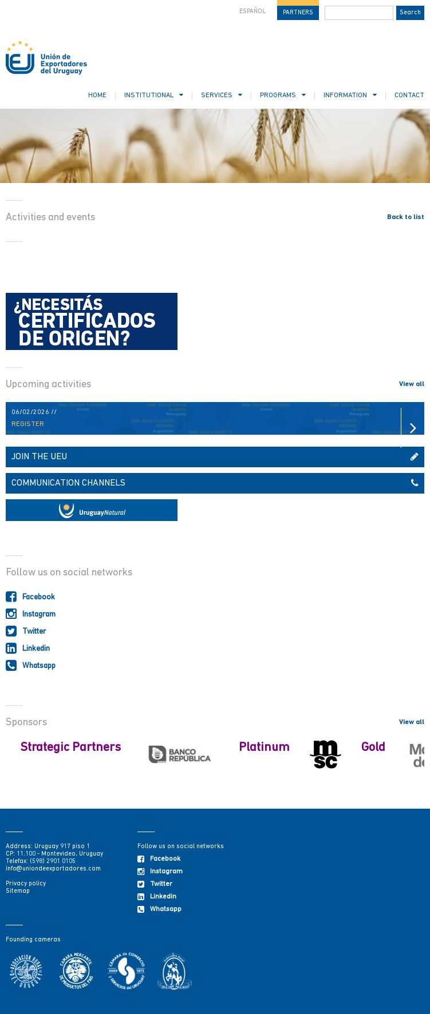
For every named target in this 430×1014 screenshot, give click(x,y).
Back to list (405, 217)
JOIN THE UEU (215, 457)
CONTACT (409, 95)
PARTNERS (298, 13)
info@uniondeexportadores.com (53, 869)
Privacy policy (26, 884)
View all (411, 384)
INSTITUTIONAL (153, 95)
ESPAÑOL (252, 12)
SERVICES (221, 95)
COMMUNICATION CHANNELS (215, 483)
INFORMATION (350, 95)
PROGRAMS (283, 95)
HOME (97, 95)
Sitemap (18, 891)
